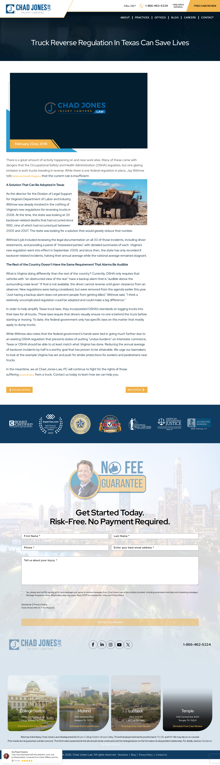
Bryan (80, 742)
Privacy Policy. (117, 599)
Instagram (109, 650)
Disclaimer (27, 608)
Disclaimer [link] (119, 760)
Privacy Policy (43, 608)
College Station (32, 709)
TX (158, 742)
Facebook (87, 650)
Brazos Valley (107, 742)
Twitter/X (131, 650)
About (125, 17)
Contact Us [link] (164, 760)
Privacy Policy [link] (146, 760)
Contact (207, 17)
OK (162, 742)
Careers (190, 17)
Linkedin (98, 650)
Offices (160, 17)
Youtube (120, 650)
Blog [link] (132, 760)
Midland (84, 709)
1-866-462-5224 (156, 5)
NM (170, 742)
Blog (175, 17)
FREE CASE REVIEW (205, 5)
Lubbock (136, 709)
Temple (187, 709)
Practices (142, 17)
